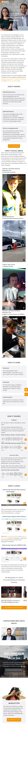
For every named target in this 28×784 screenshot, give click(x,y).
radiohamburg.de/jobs (12, 536)
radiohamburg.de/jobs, (7, 79)
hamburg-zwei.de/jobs (12, 81)
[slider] (12, 439)
